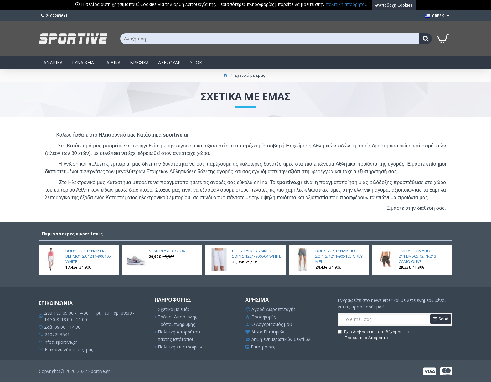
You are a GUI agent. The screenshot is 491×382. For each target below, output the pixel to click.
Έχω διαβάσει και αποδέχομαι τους (374, 335)
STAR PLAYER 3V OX (167, 251)
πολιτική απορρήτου (347, 4)
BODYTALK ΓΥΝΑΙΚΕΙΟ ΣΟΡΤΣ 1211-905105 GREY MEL (339, 256)
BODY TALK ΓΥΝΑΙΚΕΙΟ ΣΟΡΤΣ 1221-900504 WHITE (256, 253)
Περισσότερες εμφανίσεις (72, 234)
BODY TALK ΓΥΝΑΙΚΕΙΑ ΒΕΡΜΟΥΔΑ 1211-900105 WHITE (88, 256)
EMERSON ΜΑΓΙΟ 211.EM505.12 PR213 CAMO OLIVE (417, 256)
